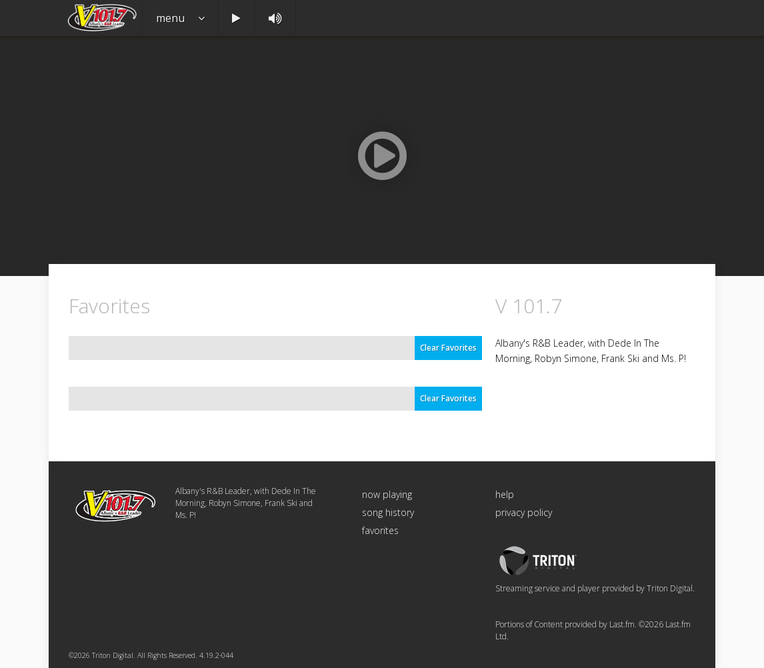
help (504, 494)
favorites (380, 530)
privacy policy (523, 512)
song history (388, 512)
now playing (387, 494)
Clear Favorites (448, 347)
